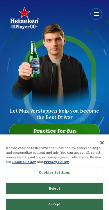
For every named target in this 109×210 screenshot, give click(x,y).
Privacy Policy (56, 167)
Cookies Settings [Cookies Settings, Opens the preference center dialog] (54, 178)
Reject (54, 193)
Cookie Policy (24, 167)
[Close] (102, 148)
